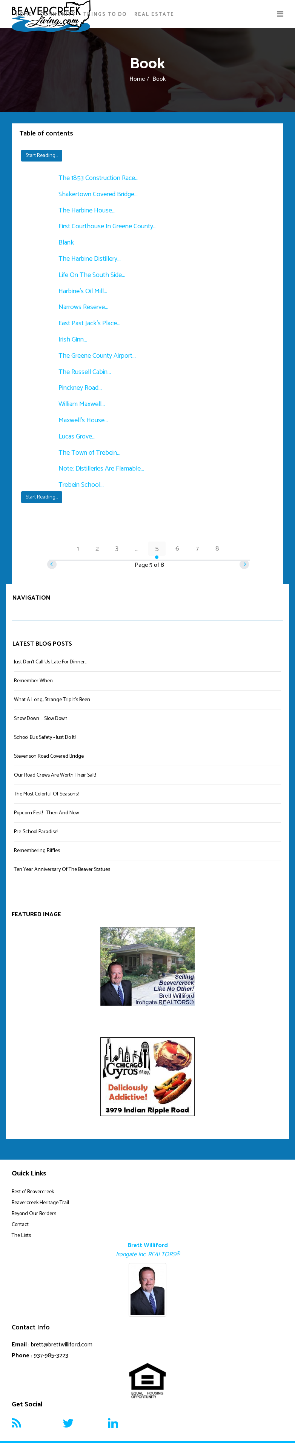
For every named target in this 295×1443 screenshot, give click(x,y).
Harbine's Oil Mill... (82, 291)
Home (23, 14)
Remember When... (34, 681)
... (136, 548)
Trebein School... (81, 485)
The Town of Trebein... (89, 452)
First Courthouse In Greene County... (107, 226)
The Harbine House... (86, 210)
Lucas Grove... (76, 436)
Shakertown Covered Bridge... (98, 194)
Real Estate (154, 14)
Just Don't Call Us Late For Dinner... (50, 662)
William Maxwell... (81, 404)
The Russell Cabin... (84, 372)
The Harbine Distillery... (89, 259)
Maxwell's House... (83, 420)
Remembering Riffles (37, 850)
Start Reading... (42, 155)
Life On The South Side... (91, 275)
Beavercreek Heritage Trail (40, 1202)
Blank (66, 242)
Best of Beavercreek (33, 1192)
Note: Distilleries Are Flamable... (101, 468)
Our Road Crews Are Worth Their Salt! (55, 775)
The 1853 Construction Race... (98, 178)
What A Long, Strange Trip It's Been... (53, 699)
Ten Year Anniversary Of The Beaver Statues (62, 869)
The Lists (21, 1235)
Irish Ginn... (72, 339)
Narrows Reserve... (83, 307)
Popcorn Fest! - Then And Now (46, 813)
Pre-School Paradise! (36, 832)
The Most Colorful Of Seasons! (46, 794)
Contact (20, 1224)
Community (58, 14)
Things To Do (105, 14)
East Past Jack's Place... (89, 323)
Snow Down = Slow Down (41, 718)
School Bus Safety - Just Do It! (44, 737)
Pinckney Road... (80, 388)
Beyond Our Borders (34, 1213)
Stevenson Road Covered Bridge (49, 756)
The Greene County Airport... (97, 356)
